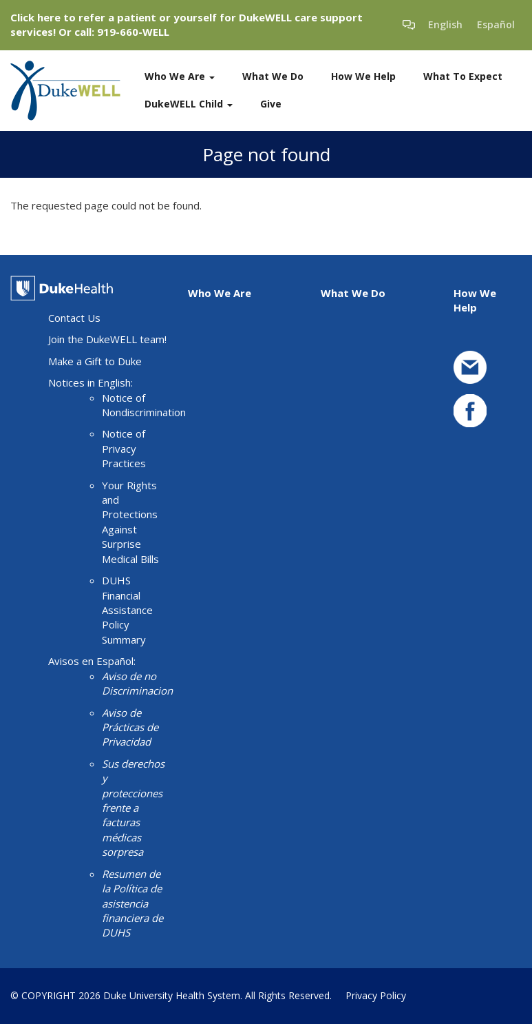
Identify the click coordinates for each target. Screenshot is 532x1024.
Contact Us (74, 318)
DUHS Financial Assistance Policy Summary (127, 609)
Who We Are (180, 76)
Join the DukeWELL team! (107, 339)
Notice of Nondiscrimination (144, 405)
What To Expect (462, 76)
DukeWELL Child (189, 103)
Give (270, 103)
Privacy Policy (375, 995)
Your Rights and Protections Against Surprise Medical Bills (130, 522)
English (445, 24)
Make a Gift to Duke (95, 361)
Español (496, 24)
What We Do (273, 76)
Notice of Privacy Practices (124, 448)
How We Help (363, 76)
